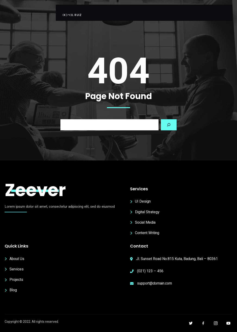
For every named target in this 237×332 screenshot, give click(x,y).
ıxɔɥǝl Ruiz (72, 15)
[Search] (169, 124)
